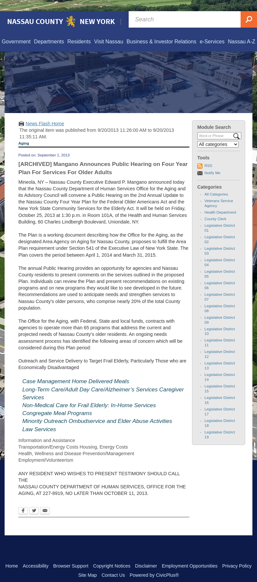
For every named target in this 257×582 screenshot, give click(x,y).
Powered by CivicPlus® (154, 564)
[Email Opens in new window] (45, 500)
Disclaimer (146, 554)
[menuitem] (16, 30)
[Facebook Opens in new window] (23, 500)
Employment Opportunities (190, 554)
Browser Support (70, 554)
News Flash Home (45, 112)
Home (11, 554)
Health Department (220, 201)
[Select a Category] (218, 133)
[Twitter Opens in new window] (34, 500)
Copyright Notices (112, 554)
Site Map (87, 564)
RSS (208, 154)
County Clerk (215, 208)
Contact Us (113, 564)
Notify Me (212, 162)
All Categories (216, 183)
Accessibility (35, 554)
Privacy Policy (237, 554)
